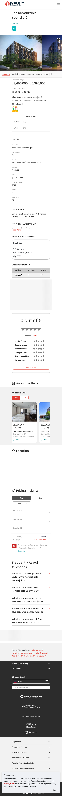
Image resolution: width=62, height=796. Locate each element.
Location (30, 74)
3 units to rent (31, 128)
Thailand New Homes (20, 758)
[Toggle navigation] (58, 4)
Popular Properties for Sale (23, 763)
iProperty (31, 732)
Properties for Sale (19, 747)
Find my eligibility (40, 539)
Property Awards (31, 706)
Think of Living (31, 697)
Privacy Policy (9, 784)
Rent (24, 398)
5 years (19, 504)
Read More (16, 230)
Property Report (31, 725)
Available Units (18, 74)
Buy (16, 398)
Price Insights (42, 74)
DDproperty (16, 742)
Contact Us (16, 668)
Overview (6, 74)
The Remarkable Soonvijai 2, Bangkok (27, 431)
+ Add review (31, 367)
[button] (48, 663)
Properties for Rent (19, 752)
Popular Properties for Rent (23, 768)
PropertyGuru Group (20, 663)
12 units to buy (31, 122)
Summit (31, 716)
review (35, 336)
